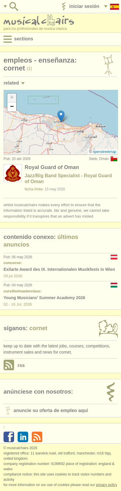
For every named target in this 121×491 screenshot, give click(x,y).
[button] (61, 116)
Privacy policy (106, 485)
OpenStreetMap (104, 152)
